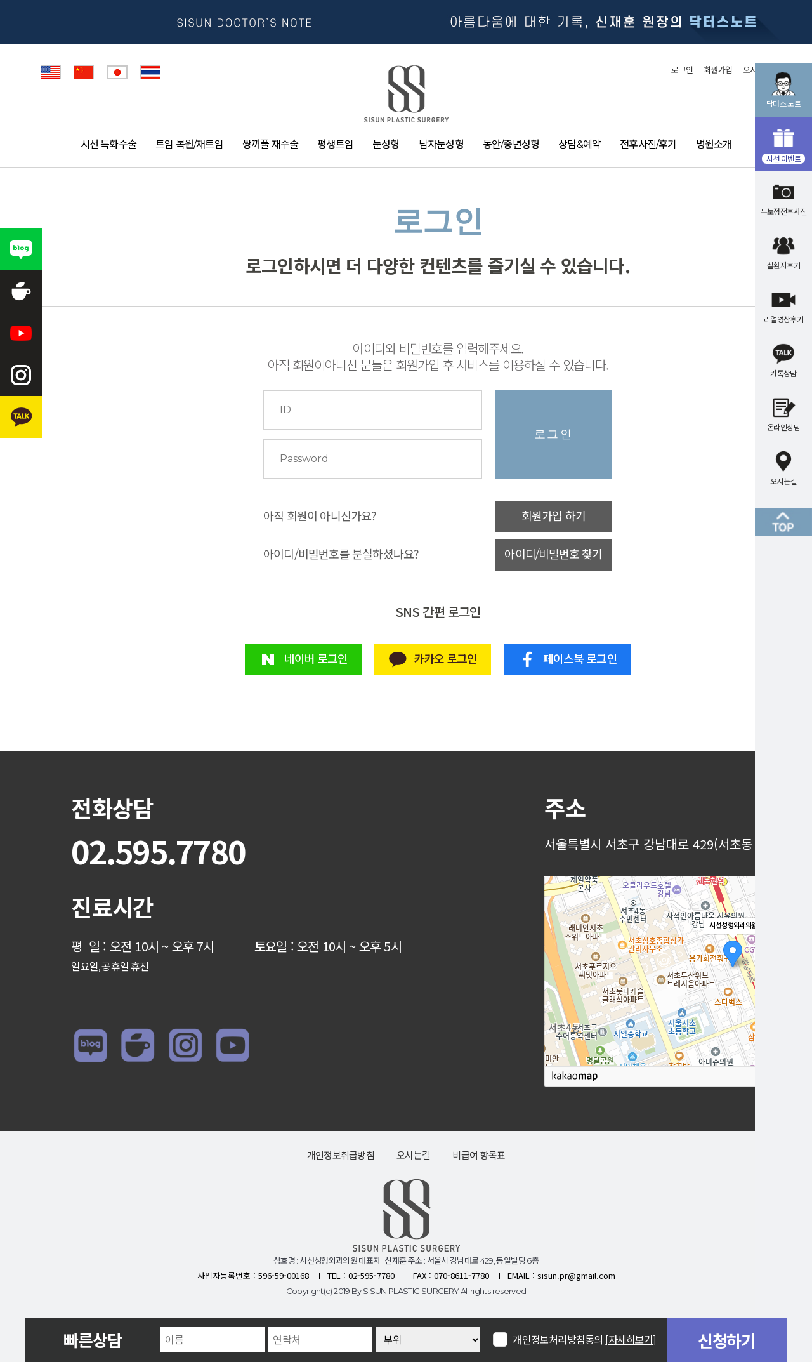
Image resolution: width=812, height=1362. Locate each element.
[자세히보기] (631, 1340)
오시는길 (413, 1155)
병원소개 (714, 144)
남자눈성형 (441, 144)
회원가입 (718, 70)
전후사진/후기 (648, 144)
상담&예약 (579, 144)
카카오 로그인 (432, 659)
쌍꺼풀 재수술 (270, 144)
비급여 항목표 (478, 1155)
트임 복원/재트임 (189, 144)
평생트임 (335, 144)
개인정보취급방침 (340, 1155)
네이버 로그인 (303, 659)
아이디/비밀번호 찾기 (553, 555)
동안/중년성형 (511, 144)
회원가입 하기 (553, 517)
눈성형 (386, 144)
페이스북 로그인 (567, 659)
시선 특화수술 (108, 144)
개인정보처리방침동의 (584, 1339)
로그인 (682, 70)
